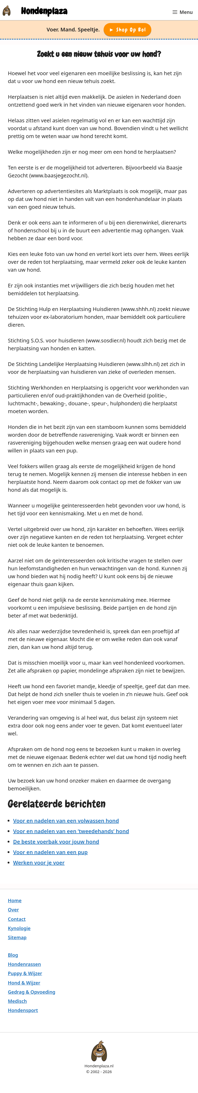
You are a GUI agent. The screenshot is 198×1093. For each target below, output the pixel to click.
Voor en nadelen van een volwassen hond (66, 820)
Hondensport (23, 1010)
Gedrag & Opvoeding (31, 992)
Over (13, 909)
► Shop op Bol (127, 29)
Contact (17, 919)
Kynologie (19, 928)
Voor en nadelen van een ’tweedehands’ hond (71, 831)
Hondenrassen (24, 964)
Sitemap (17, 937)
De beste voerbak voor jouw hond (56, 841)
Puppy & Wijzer (25, 973)
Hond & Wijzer (24, 983)
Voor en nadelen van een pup (50, 852)
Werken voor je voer (39, 862)
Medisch (17, 1001)
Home (15, 900)
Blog (13, 955)
